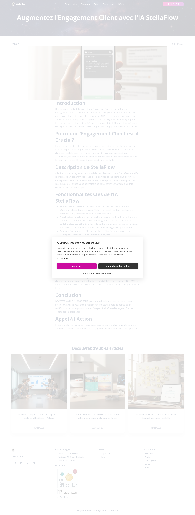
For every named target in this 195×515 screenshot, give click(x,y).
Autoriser (76, 266)
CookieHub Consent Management (102, 273)
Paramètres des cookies (118, 266)
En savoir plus (63, 258)
